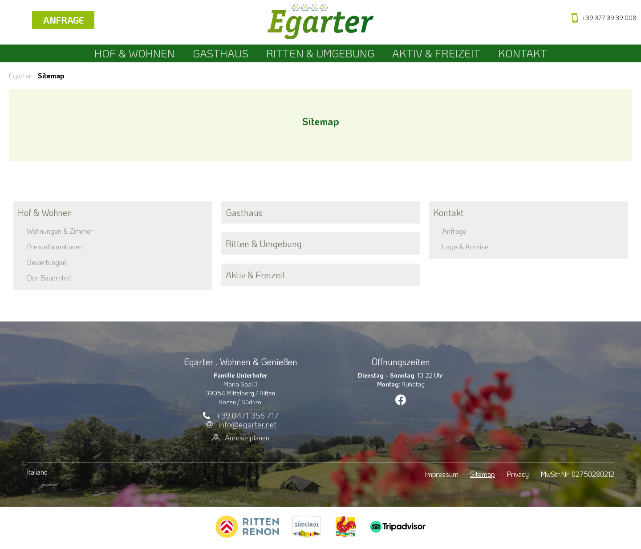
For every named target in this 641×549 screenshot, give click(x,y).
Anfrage (63, 20)
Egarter (20, 75)
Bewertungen (46, 262)
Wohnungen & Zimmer (60, 231)
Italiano (37, 471)
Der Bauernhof (49, 277)
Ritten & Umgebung (320, 53)
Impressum (441, 474)
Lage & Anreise (465, 246)
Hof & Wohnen (134, 53)
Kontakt (522, 53)
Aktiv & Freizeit (436, 53)
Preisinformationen (55, 246)
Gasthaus (220, 53)
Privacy (518, 474)
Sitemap (482, 474)
